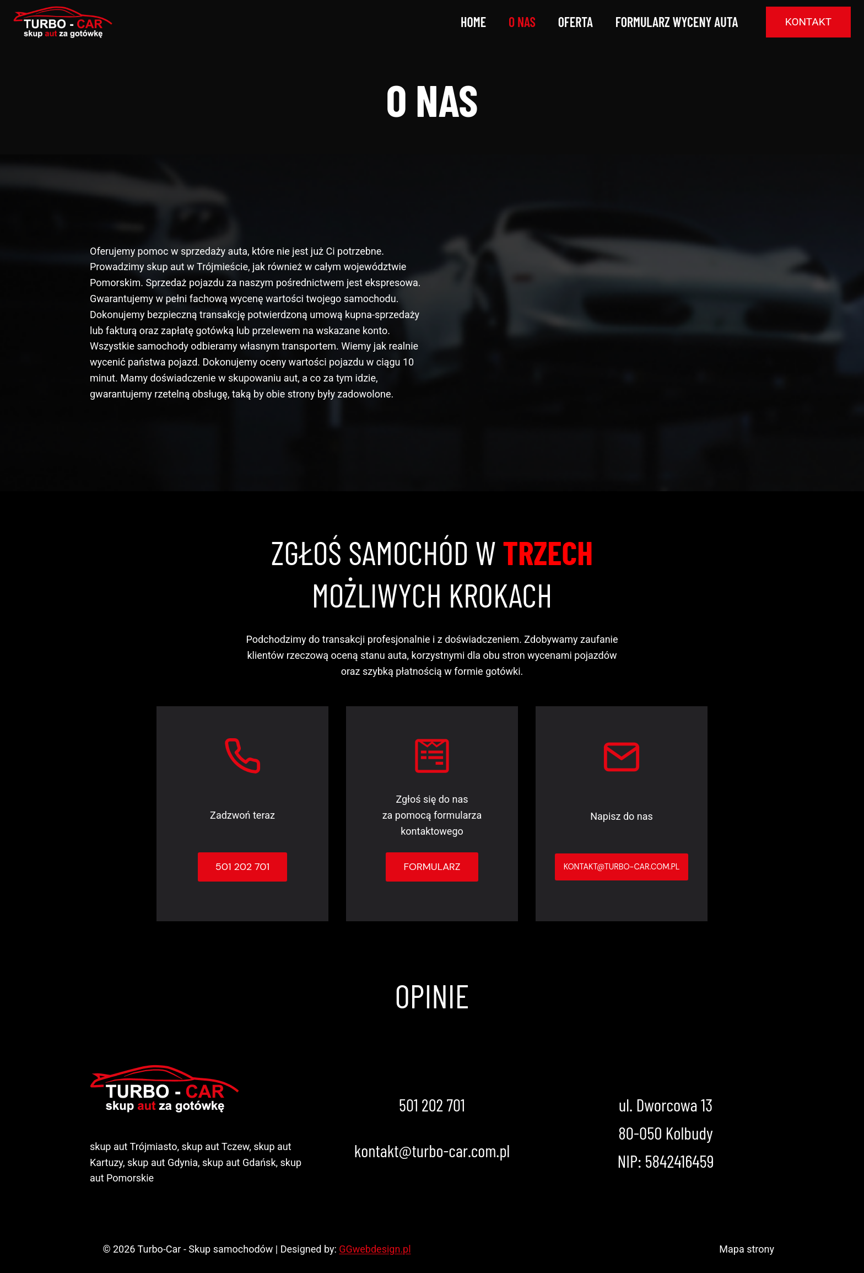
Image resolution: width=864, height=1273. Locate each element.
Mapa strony (746, 1249)
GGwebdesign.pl (375, 1249)
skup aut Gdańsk (239, 1162)
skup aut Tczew (215, 1146)
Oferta (575, 22)
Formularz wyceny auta (676, 22)
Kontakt (808, 21)
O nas (522, 22)
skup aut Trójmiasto (133, 1146)
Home (473, 22)
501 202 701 (432, 1104)
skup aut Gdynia (162, 1162)
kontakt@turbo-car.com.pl (432, 1150)
